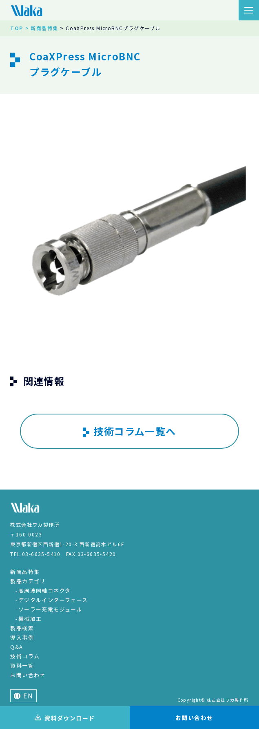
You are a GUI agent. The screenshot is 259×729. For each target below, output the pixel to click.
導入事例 (22, 637)
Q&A (16, 647)
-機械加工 (28, 619)
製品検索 (22, 628)
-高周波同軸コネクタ (43, 590)
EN (23, 695)
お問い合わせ (27, 675)
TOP (16, 27)
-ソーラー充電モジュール (48, 609)
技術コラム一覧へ (129, 431)
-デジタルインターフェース (51, 600)
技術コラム (25, 656)
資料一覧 (22, 665)
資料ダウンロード (65, 718)
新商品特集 (25, 572)
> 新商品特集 (41, 27)
